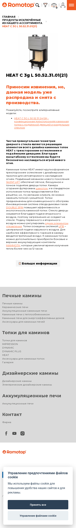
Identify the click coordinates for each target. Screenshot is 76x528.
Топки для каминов (25, 332)
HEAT (5, 354)
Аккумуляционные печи (31, 395)
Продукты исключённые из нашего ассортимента (22, 21)
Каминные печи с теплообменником (26, 314)
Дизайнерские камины (30, 373)
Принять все (38, 504)
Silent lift (13, 182)
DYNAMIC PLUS (11, 351)
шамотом (42, 188)
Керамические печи (15, 307)
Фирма (6, 422)
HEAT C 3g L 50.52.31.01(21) (19, 26)
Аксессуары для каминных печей (23, 321)
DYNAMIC (8, 347)
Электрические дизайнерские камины (27, 384)
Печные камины (22, 295)
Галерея (7, 362)
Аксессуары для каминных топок (23, 358)
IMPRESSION (10, 344)
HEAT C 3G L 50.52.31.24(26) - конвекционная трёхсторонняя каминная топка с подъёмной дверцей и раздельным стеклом (41, 123)
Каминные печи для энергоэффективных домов (33, 318)
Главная (8, 16)
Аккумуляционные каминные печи (24, 310)
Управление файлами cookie (38, 515)
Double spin (14, 207)
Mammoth (13, 245)
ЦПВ (61, 226)
